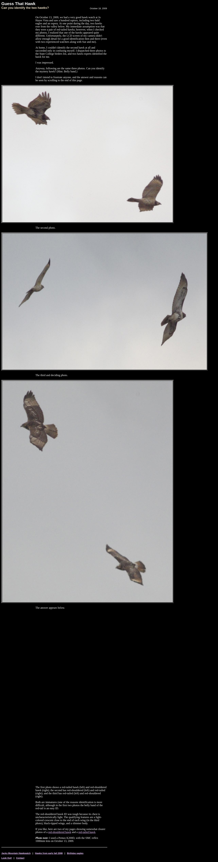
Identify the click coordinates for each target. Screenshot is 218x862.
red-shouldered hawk (59, 832)
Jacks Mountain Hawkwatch (16, 853)
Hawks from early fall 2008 (49, 853)
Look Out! (6, 858)
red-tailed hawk (86, 832)
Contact (20, 858)
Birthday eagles (75, 853)
